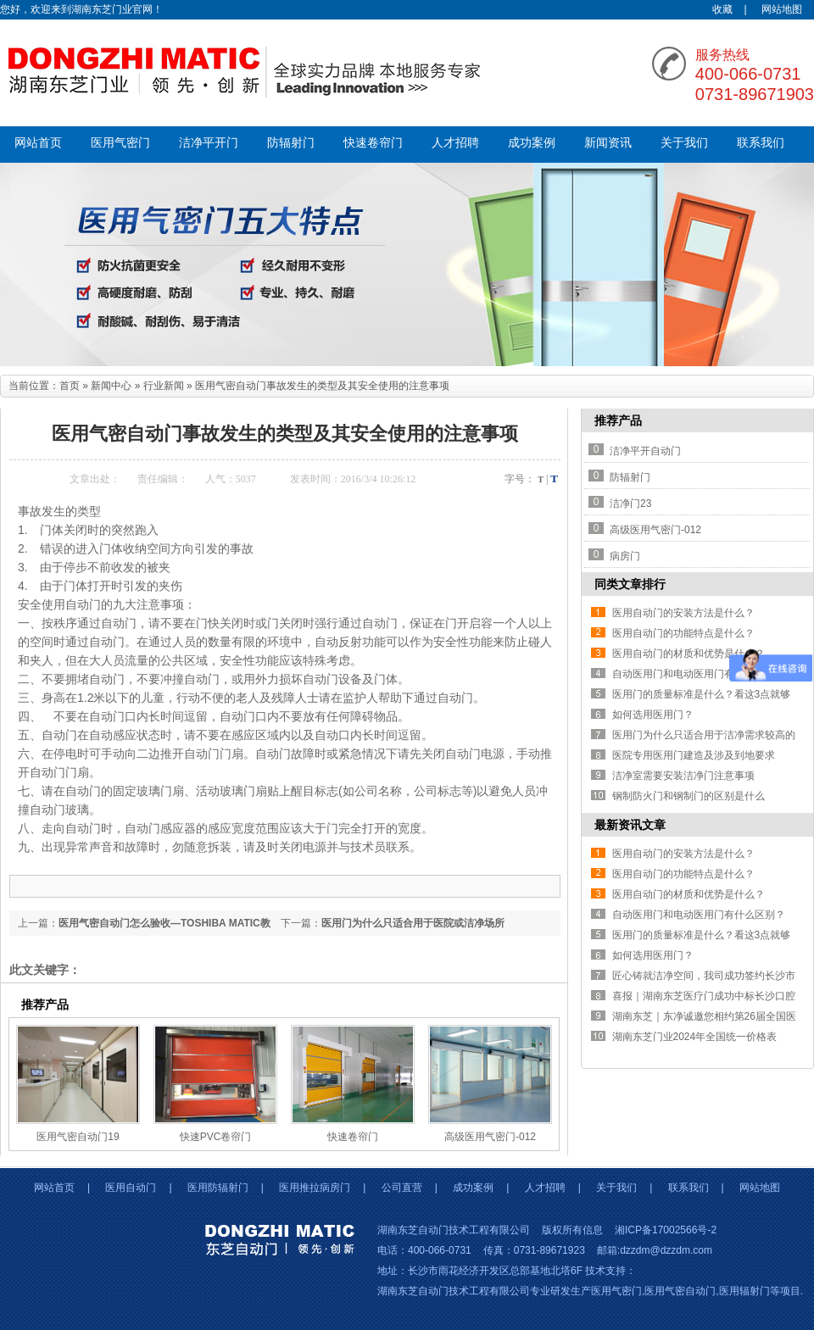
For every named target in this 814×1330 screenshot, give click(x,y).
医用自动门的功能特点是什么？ (683, 633)
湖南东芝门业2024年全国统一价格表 (695, 1037)
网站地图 (781, 9)
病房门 (625, 556)
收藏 (722, 9)
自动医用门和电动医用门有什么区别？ (698, 674)
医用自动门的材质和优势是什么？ (688, 653)
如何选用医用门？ (653, 715)
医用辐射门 (744, 1291)
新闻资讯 (608, 142)
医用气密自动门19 (77, 1137)
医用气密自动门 (680, 1291)
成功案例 (531, 142)
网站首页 (38, 142)
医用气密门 (120, 142)
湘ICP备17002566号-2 (665, 1230)
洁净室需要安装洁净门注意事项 (683, 776)
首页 (69, 386)
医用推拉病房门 (314, 1188)
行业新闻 (163, 386)
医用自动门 (130, 1188)
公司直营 (402, 1188)
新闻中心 (111, 386)
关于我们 (684, 142)
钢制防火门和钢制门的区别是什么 (688, 796)
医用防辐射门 (217, 1188)
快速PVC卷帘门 (216, 1137)
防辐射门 (291, 142)
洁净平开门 (208, 142)
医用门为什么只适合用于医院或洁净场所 (413, 923)
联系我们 (760, 142)
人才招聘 (455, 142)
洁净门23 (630, 503)
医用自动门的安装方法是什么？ (683, 613)
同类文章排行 (630, 584)
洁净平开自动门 (645, 451)
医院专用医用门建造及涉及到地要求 (693, 755)
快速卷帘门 (373, 142)
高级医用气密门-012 (490, 1137)
